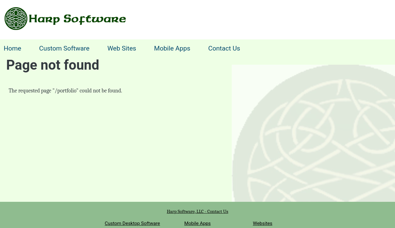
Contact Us (224, 48)
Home (12, 48)
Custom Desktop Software (132, 223)
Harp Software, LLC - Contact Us (197, 211)
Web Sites (121, 48)
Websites (262, 223)
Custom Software (64, 48)
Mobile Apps (172, 48)
